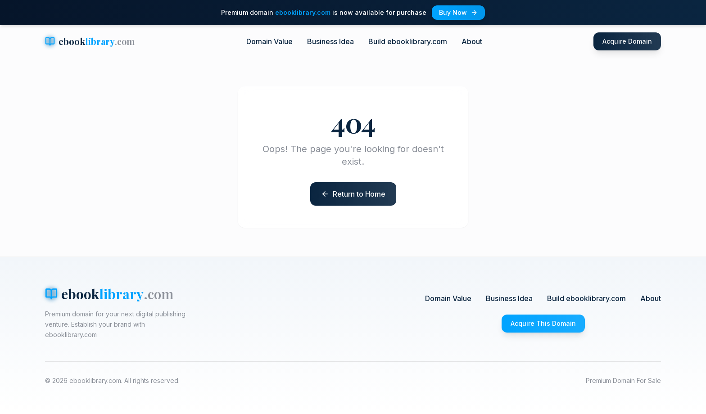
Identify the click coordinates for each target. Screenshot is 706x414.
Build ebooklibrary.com (407, 41)
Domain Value (269, 41)
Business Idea (330, 41)
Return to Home (359, 193)
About (472, 41)
